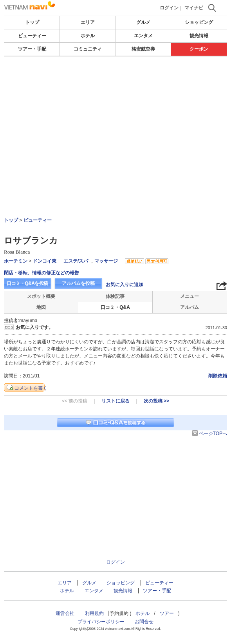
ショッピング (199, 22)
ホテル (88, 35)
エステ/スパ (75, 261)
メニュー (189, 296)
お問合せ (144, 621)
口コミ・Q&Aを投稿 (27, 283)
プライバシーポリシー (101, 621)
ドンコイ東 (44, 261)
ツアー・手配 (32, 49)
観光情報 (198, 35)
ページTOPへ (213, 433)
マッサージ (106, 261)
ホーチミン (15, 261)
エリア (88, 22)
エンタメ (143, 35)
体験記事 (115, 296)
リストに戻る (115, 401)
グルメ (143, 22)
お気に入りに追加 (124, 284)
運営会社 (65, 613)
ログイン (169, 8)
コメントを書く (30, 388)
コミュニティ (88, 49)
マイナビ (193, 8)
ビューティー (32, 35)
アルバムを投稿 (78, 283)
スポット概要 (41, 296)
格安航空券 (143, 49)
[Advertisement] (115, 115)
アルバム (189, 307)
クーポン (198, 49)
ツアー (167, 613)
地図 (41, 307)
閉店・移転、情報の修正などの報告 (41, 273)
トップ (32, 22)
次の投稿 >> (156, 401)
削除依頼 (217, 376)
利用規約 (94, 613)
